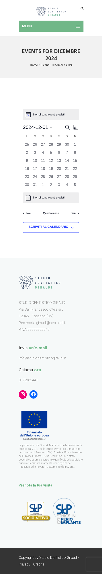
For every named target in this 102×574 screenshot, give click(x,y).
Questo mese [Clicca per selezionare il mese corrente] (51, 213)
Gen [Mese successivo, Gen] (75, 213)
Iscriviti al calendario (48, 226)
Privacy (24, 564)
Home (34, 65)
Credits (38, 564)
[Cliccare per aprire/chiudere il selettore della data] (37, 127)
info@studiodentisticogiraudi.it (42, 358)
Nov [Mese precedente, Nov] (27, 213)
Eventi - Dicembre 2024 (57, 65)
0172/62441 (28, 380)
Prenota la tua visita (35, 485)
